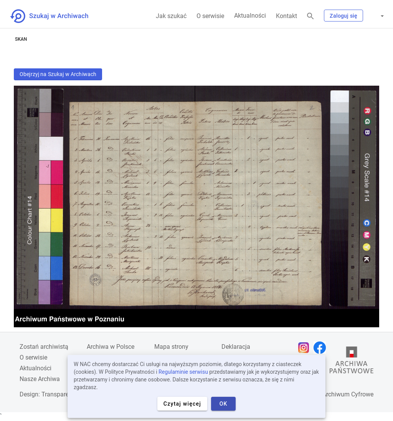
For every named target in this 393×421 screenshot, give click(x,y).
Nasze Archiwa (40, 379)
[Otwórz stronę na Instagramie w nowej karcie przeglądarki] (305, 347)
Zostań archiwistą (44, 346)
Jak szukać (171, 16)
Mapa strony (171, 346)
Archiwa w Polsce (110, 346)
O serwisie (210, 16)
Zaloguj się (343, 16)
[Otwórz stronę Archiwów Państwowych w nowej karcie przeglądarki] (351, 361)
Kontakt (286, 16)
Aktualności (250, 15)
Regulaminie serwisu (183, 372)
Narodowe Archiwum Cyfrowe (333, 394)
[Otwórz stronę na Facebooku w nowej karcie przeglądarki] (322, 347)
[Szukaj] (310, 16)
